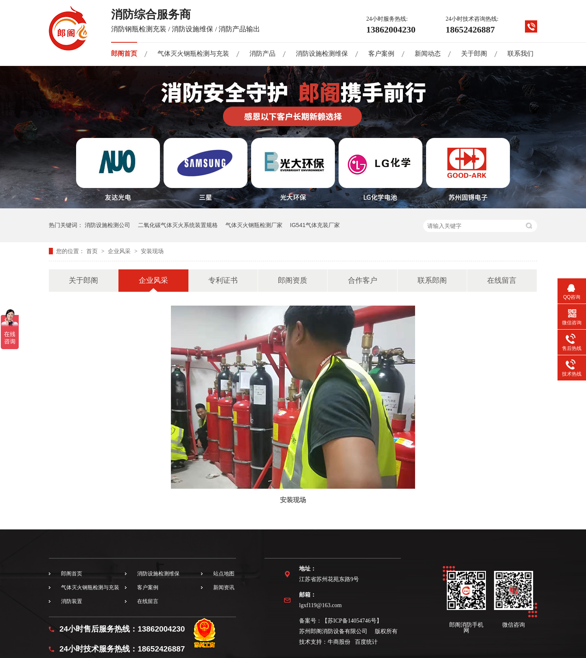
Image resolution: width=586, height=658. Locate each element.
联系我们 (520, 53)
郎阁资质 (292, 280)
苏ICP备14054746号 (352, 621)
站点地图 (223, 574)
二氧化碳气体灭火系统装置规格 (178, 225)
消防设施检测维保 (322, 53)
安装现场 (152, 251)
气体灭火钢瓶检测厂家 (253, 225)
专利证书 (223, 280)
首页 (92, 251)
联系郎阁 (432, 280)
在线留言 (501, 280)
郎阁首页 (124, 53)
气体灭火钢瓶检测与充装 (193, 53)
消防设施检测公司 (107, 225)
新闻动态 (428, 53)
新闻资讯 (223, 587)
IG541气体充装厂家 (315, 225)
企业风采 (120, 251)
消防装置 (71, 601)
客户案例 (381, 53)
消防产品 (262, 53)
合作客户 (362, 280)
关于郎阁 (474, 53)
